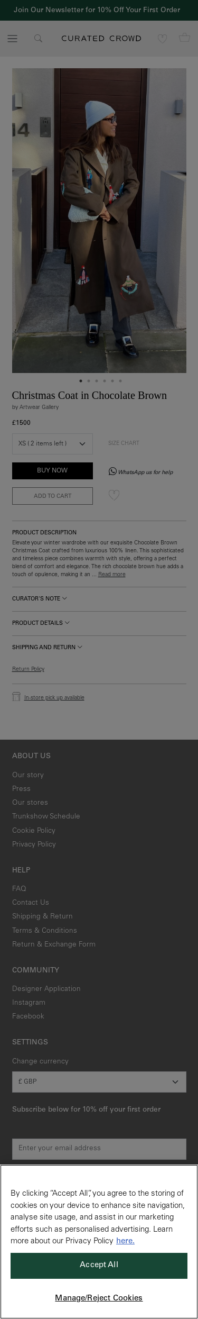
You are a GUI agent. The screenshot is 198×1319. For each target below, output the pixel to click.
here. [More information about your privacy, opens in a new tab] (125, 1241)
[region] (99, 1242)
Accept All (99, 1265)
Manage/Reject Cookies (99, 1299)
